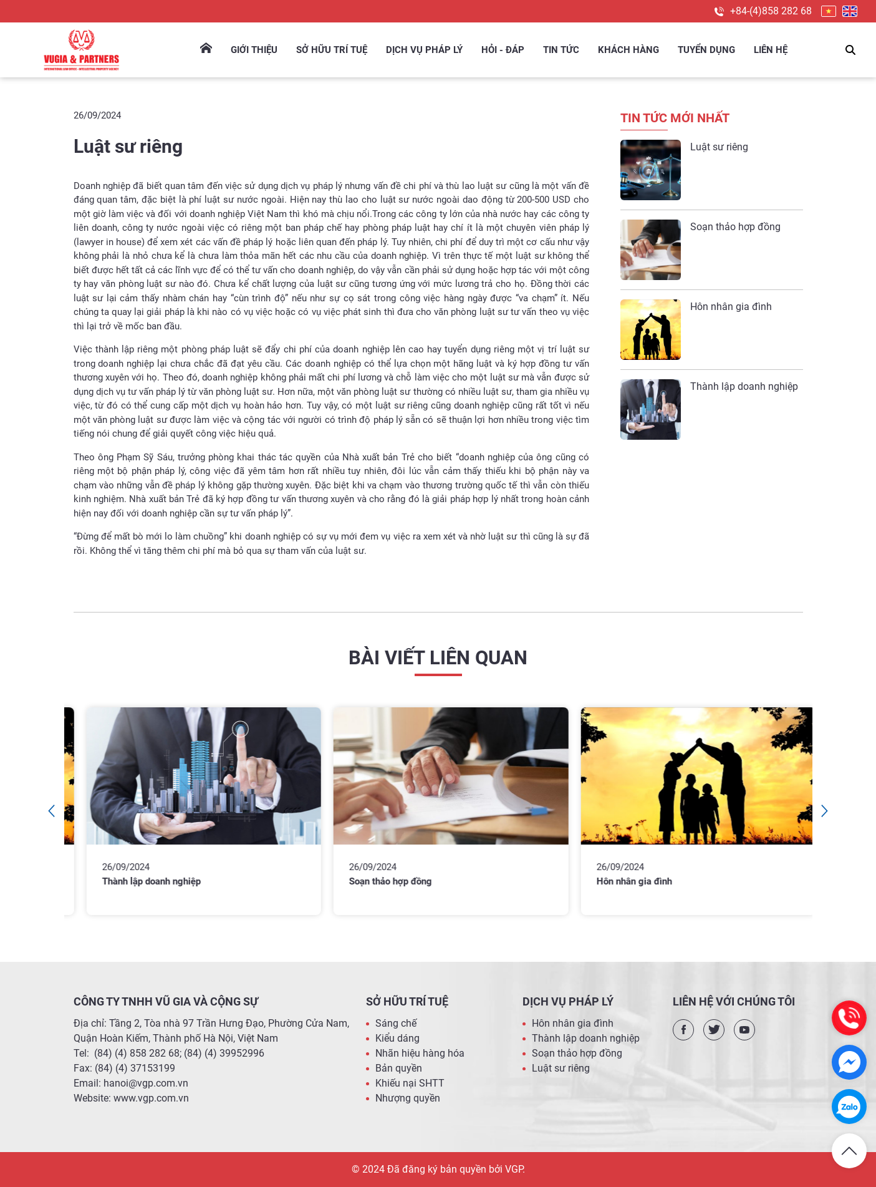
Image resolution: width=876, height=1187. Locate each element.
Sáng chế (395, 1023)
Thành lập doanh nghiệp (744, 386)
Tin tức (561, 50)
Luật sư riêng (719, 147)
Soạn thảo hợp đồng (735, 227)
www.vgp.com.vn (151, 1098)
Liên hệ (770, 50)
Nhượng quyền (407, 1098)
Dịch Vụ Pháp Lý (424, 50)
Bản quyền (398, 1068)
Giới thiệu (254, 50)
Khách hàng (628, 50)
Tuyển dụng (706, 50)
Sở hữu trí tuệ (331, 50)
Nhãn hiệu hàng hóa (419, 1053)
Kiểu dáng (397, 1038)
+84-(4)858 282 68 (771, 11)
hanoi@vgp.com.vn (145, 1083)
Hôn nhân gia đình (731, 306)
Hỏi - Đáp (502, 50)
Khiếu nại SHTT (410, 1083)
